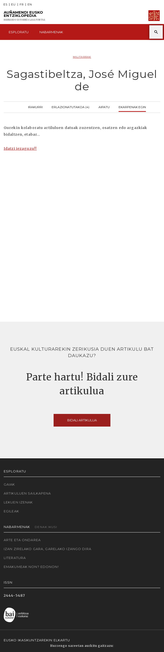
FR (22, 4)
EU (13, 4)
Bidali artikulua (82, 420)
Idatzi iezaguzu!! (20, 148)
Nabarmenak (51, 32)
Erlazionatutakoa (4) (70, 106)
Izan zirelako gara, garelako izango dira (47, 549)
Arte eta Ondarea (22, 540)
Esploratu (19, 32)
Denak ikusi (46, 527)
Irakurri (35, 106)
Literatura (15, 558)
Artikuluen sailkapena (27, 493)
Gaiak (9, 484)
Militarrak (82, 57)
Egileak (11, 511)
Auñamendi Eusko (24, 16)
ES (5, 4)
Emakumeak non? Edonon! (31, 567)
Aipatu (104, 106)
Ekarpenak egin (132, 106)
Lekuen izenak (18, 502)
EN (30, 4)
